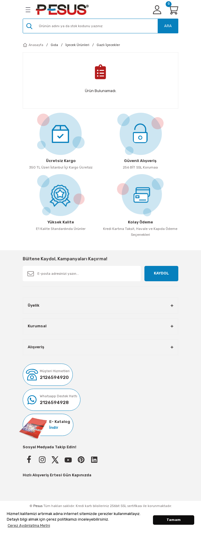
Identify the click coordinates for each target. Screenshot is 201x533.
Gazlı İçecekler (108, 45)
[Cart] (173, 9)
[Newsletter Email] (82, 273)
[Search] (100, 26)
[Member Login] (157, 9)
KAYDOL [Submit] (161, 273)
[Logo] (62, 9)
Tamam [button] (174, 520)
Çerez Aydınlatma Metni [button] (29, 525)
